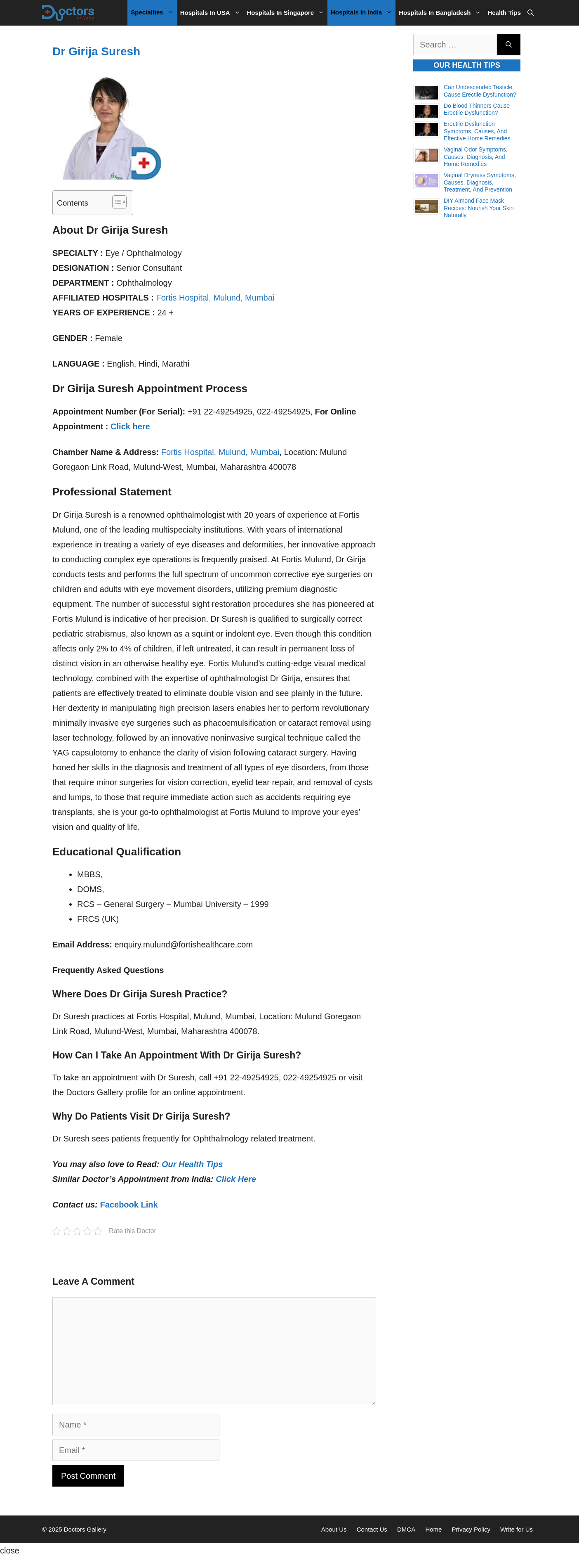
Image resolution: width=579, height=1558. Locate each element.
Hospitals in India (363, 12)
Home (433, 1529)
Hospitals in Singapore (287, 12)
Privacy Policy (471, 1529)
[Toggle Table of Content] (115, 202)
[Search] (508, 44)
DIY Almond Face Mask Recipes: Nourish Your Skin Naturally (479, 207)
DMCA (406, 1529)
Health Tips (504, 12)
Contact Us (372, 1529)
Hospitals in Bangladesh (441, 12)
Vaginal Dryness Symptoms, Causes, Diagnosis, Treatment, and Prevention (480, 182)
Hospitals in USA (212, 12)
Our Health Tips (192, 1164)
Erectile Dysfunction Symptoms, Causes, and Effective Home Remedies (477, 131)
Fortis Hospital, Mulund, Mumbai (215, 297)
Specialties (154, 12)
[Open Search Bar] (530, 12)
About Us (334, 1529)
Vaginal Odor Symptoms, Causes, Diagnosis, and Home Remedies (476, 156)
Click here (130, 426)
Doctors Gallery (84, 1529)
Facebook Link (129, 1204)
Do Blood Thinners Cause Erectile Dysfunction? (477, 109)
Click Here (236, 1179)
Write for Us (516, 1529)
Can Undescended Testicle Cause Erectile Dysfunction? (480, 91)
